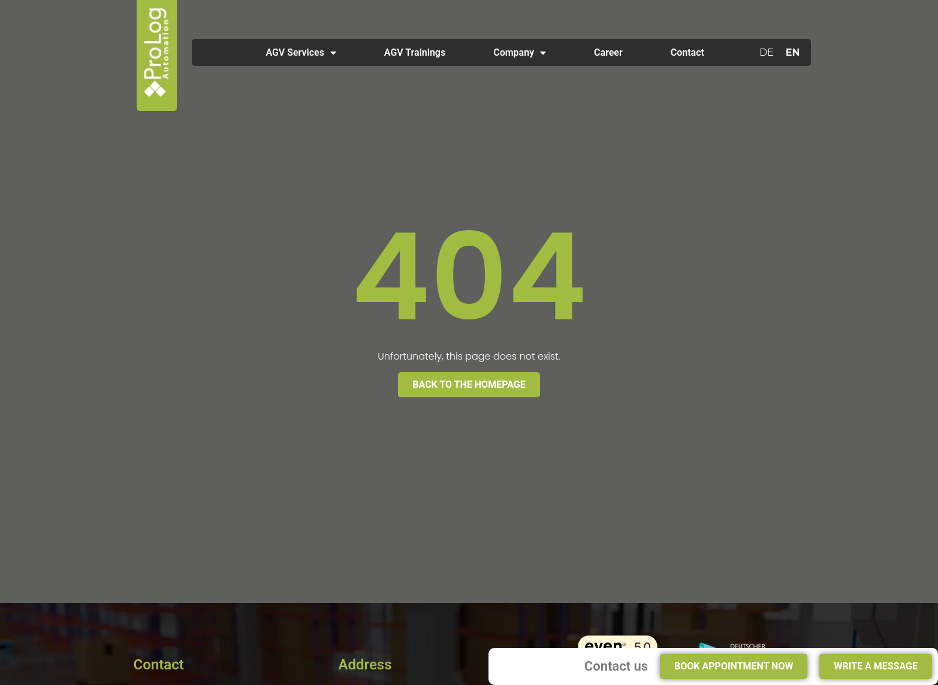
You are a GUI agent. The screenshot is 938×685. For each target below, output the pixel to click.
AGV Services (301, 53)
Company (519, 53)
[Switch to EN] (793, 52)
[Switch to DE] (766, 52)
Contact (687, 52)
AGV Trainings (414, 52)
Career (608, 52)
